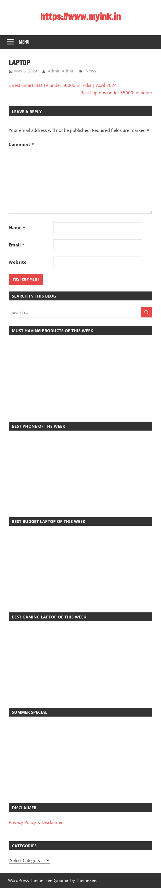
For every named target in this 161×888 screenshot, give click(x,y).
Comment (21, 144)
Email (16, 245)
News (91, 71)
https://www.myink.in (80, 16)
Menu (24, 42)
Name (17, 227)
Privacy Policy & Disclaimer (36, 822)
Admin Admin (61, 71)
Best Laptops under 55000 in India (114, 93)
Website (18, 262)
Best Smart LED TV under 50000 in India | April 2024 (64, 85)
